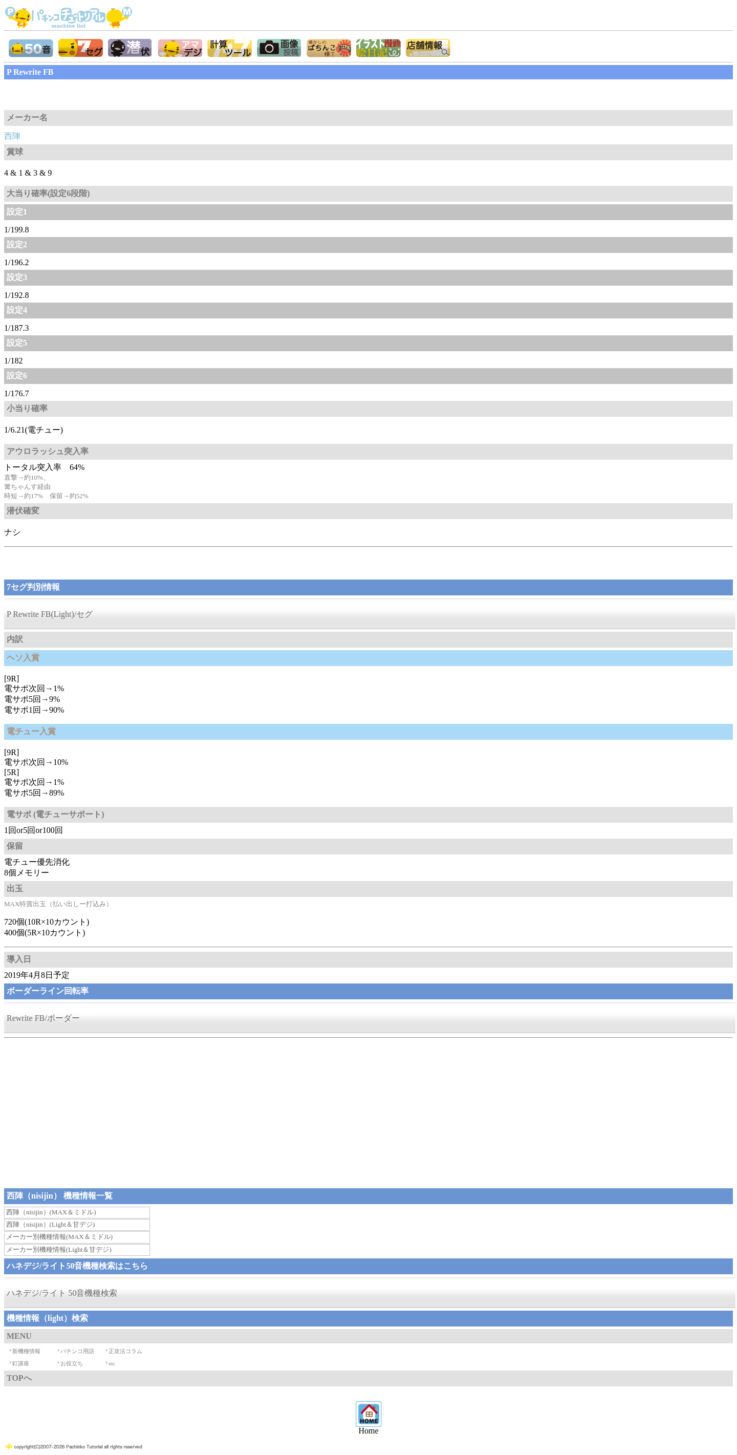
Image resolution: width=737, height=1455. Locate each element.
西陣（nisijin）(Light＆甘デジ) (50, 1224)
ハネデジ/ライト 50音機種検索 (62, 1293)
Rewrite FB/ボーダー (43, 1018)
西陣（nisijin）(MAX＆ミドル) (51, 1212)
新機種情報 (26, 1351)
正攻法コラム (125, 1351)
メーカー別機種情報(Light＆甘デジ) (59, 1249)
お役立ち (71, 1363)
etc (112, 1363)
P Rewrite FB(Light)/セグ (50, 614)
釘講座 (20, 1363)
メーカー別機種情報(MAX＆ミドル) (59, 1236)
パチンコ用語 (77, 1351)
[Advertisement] (86, 95)
